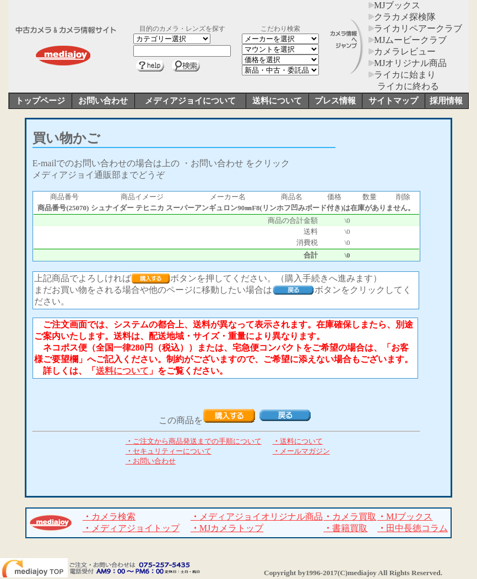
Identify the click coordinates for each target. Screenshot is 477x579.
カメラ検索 (109, 516)
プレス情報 (335, 100)
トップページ (40, 100)
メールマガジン (301, 451)
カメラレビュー (402, 51)
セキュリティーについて (169, 451)
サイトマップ (393, 100)
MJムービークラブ (407, 40)
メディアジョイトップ (131, 528)
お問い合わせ (103, 100)
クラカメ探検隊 (402, 16)
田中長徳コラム (412, 528)
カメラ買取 (349, 516)
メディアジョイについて (190, 100)
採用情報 (446, 100)
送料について (277, 100)
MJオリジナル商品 (407, 63)
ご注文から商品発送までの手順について (194, 441)
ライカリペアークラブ (415, 28)
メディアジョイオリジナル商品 (257, 516)
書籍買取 (345, 528)
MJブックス (394, 5)
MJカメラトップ (227, 528)
